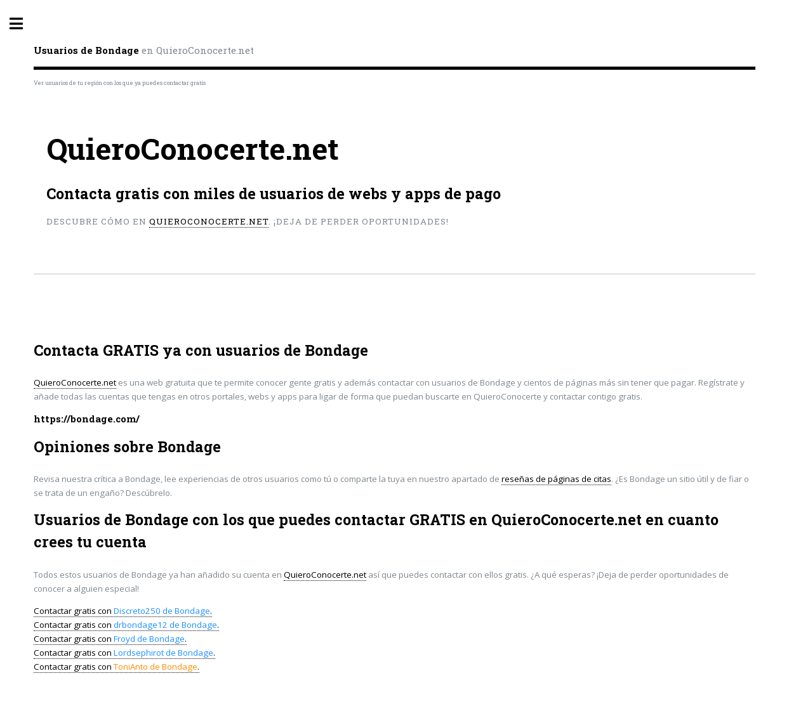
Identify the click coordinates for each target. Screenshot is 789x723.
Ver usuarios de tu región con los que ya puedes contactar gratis (120, 83)
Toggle (23, 24)
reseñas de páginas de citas (556, 479)
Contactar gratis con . (123, 610)
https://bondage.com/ (87, 419)
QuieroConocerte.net (209, 221)
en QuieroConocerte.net (144, 50)
